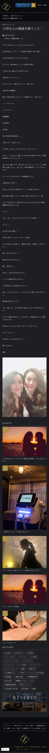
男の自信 (8, 682)
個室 (23, 669)
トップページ (7, 727)
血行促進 (25, 690)
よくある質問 (35, 730)
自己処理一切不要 (11, 690)
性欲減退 (8, 678)
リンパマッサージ (11, 669)
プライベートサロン (12, 661)
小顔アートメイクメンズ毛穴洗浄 (32, 673)
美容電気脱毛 (40, 727)
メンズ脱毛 (22, 665)
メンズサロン (28, 661)
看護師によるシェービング (25, 682)
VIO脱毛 (30, 653)
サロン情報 (6, 730)
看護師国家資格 (10, 686)
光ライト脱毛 (29, 727)
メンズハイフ (9, 665)
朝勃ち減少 (19, 678)
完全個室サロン (10, 673)
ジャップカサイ (10, 657)
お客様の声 (26, 730)
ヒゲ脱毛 (34, 657)
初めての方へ (18, 727)
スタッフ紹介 (16, 730)
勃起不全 (33, 669)
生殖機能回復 (32, 678)
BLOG (44, 730)
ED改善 (7, 653)
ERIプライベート (17, 15)
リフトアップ (35, 665)
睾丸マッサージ (26, 686)
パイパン (23, 657)
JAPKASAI (18, 653)
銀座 (34, 690)
